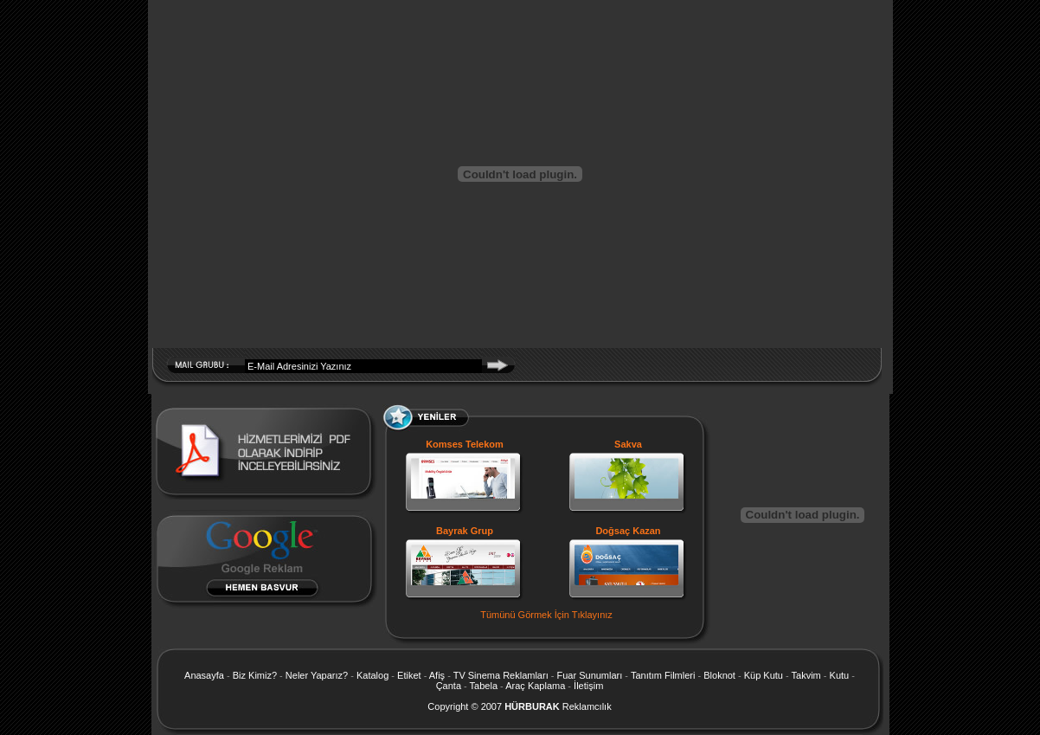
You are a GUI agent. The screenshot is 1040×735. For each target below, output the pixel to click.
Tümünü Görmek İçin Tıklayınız (546, 614)
